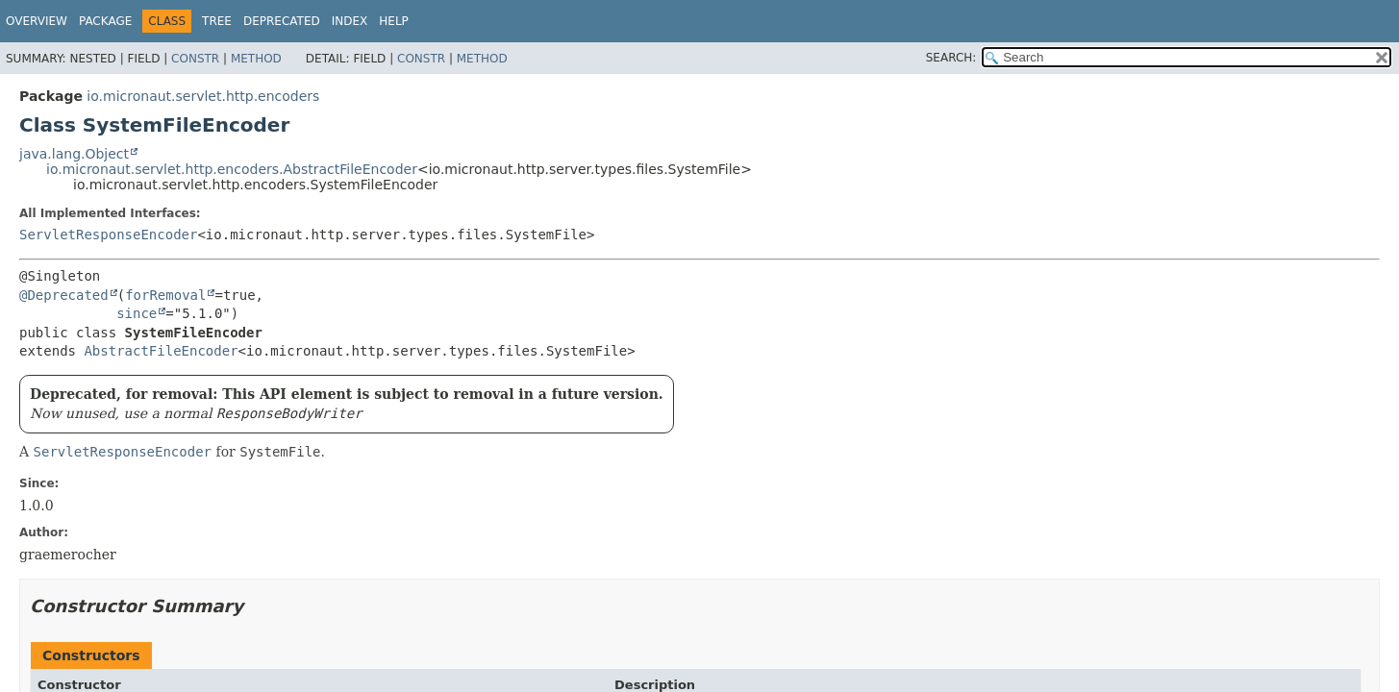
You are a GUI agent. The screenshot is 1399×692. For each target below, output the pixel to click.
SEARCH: (951, 57)
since (136, 313)
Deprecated (281, 21)
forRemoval (165, 295)
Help (394, 21)
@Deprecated (64, 295)
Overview (36, 21)
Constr (195, 58)
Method (256, 58)
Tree (217, 21)
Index (350, 21)
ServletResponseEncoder (108, 234)
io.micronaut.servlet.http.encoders (203, 96)
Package (105, 21)
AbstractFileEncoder (160, 350)
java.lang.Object (74, 153)
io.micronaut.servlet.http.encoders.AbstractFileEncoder (231, 169)
